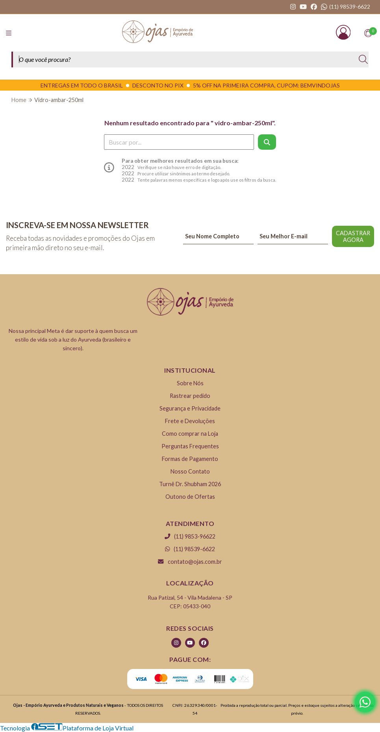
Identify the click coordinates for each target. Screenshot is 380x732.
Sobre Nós (190, 383)
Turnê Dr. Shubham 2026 (190, 484)
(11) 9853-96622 (190, 536)
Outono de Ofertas (190, 496)
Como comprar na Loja (190, 433)
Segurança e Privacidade (190, 408)
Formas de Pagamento (190, 458)
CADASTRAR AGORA (353, 236)
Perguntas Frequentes (190, 446)
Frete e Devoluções (190, 421)
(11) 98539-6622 (190, 549)
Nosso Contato (190, 471)
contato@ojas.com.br (190, 561)
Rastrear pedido (190, 395)
